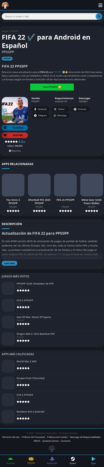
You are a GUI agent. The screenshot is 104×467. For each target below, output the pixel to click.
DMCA (37, 440)
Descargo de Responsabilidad (85, 437)
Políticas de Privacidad (33, 437)
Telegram (40, 115)
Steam (72, 461)
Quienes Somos (50, 440)
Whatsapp (59, 115)
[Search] (52, 16)
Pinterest (79, 109)
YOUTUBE (12, 135)
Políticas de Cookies (57, 437)
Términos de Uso (11, 437)
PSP (59, 254)
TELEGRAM (12, 128)
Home (5, 31)
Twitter (59, 109)
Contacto (65, 440)
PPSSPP (14, 31)
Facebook (40, 109)
